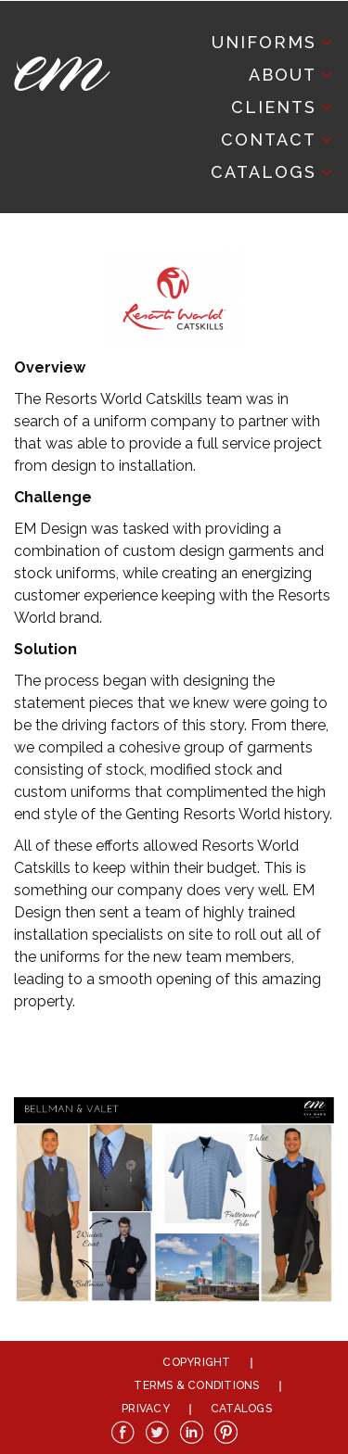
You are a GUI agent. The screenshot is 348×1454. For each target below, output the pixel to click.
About (282, 74)
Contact (268, 139)
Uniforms (264, 42)
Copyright (196, 1362)
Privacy (146, 1408)
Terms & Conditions (196, 1385)
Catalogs (263, 172)
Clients (273, 107)
